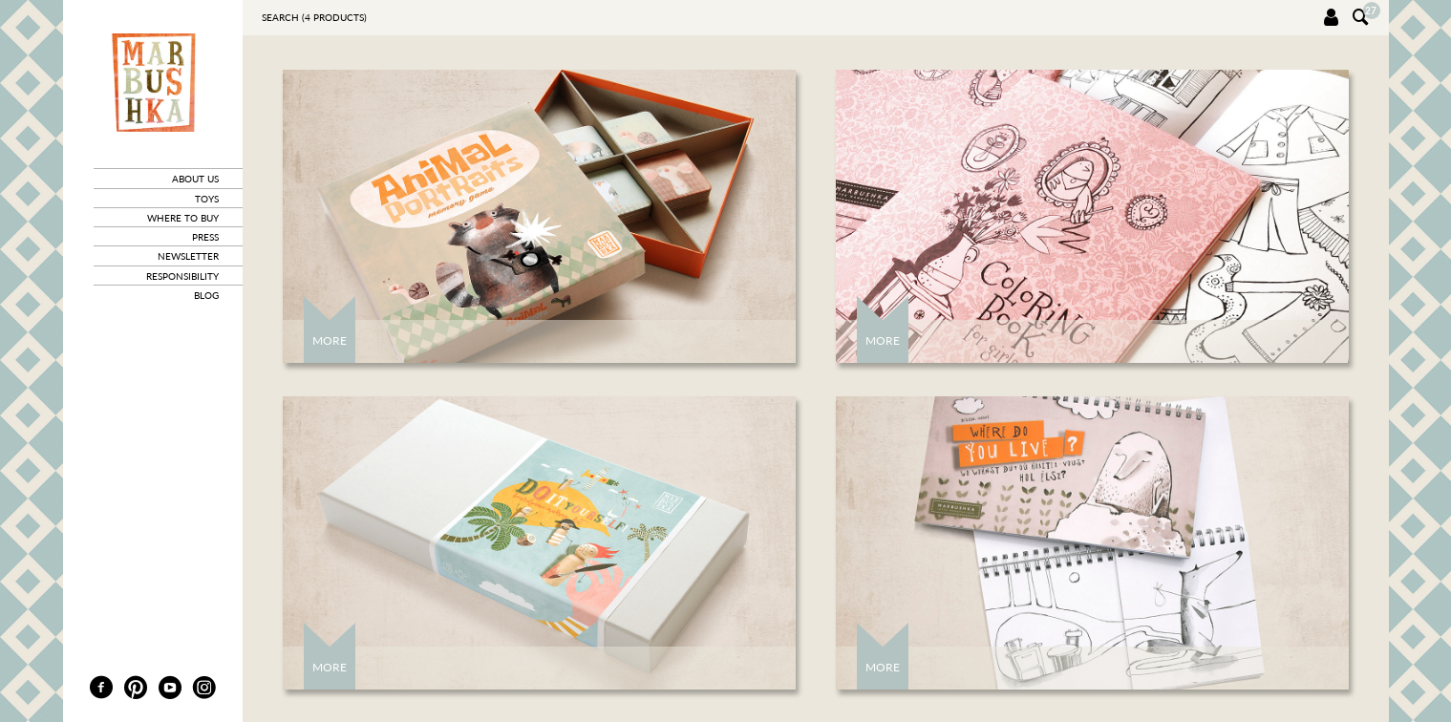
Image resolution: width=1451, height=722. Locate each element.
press (205, 237)
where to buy (183, 217)
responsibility (182, 276)
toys (207, 198)
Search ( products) (314, 17)
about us (195, 178)
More (329, 340)
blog (206, 295)
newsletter (188, 256)
